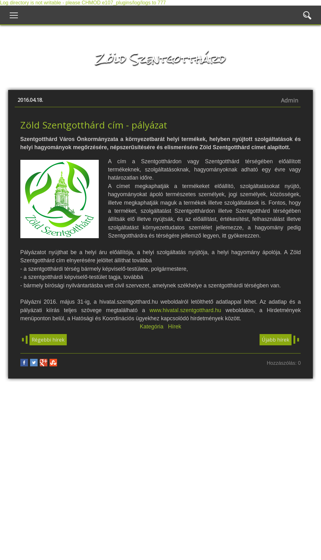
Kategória (151, 326)
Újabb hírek (275, 339)
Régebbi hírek (48, 339)
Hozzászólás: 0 (284, 363)
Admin (289, 100)
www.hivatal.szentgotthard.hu (185, 310)
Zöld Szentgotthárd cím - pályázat (93, 124)
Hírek (174, 326)
